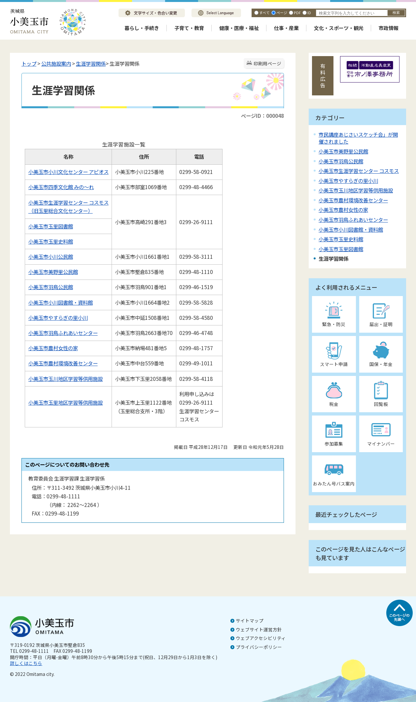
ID (309, 12)
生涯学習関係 (91, 63)
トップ (28, 63)
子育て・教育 (189, 27)
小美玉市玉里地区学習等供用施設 (65, 402)
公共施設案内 (56, 63)
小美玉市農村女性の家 (53, 347)
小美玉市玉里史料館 (50, 241)
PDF (297, 12)
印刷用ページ (267, 63)
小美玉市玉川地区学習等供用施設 (65, 378)
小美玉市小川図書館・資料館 (60, 302)
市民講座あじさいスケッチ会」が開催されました (358, 138)
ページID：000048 (262, 115)
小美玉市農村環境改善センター (63, 363)
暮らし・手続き (141, 27)
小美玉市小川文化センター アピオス (68, 171)
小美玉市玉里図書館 (50, 226)
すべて (264, 12)
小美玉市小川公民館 (50, 256)
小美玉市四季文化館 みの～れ (61, 186)
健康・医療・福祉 (239, 27)
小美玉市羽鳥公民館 (50, 286)
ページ (281, 12)
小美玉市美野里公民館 (53, 271)
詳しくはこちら (26, 663)
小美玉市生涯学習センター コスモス (359, 170)
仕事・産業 (286, 27)
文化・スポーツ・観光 (339, 27)
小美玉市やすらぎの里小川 (58, 317)
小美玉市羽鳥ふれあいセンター (63, 332)
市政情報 (389, 27)
